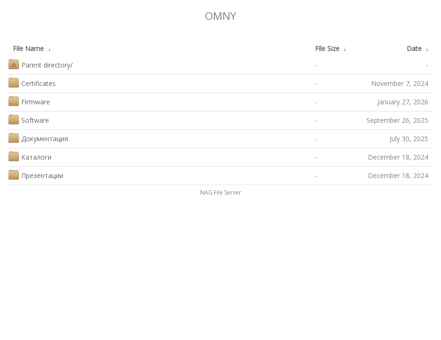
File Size (327, 48)
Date (414, 48)
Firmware (29, 100)
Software (28, 119)
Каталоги (29, 156)
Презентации (35, 174)
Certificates (32, 82)
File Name (28, 48)
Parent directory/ (40, 64)
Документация (38, 137)
